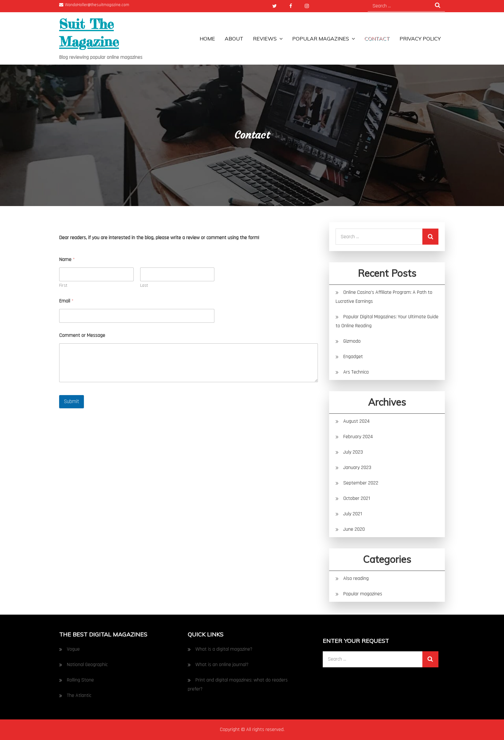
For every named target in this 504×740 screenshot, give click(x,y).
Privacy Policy (420, 38)
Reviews (265, 38)
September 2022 (360, 483)
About (234, 38)
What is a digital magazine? (223, 649)
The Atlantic (79, 695)
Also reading (356, 578)
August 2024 (356, 421)
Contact (377, 38)
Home (207, 38)
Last (144, 285)
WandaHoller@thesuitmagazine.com (94, 4)
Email (66, 301)
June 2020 (354, 529)
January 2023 (357, 467)
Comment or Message (82, 335)
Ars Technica (356, 372)
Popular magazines (320, 38)
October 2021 (356, 498)
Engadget (353, 356)
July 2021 (352, 513)
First (63, 285)
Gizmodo (352, 341)
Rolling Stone (80, 680)
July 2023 (353, 452)
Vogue (73, 649)
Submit (71, 401)
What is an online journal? (221, 664)
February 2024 (358, 436)
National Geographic (87, 664)
